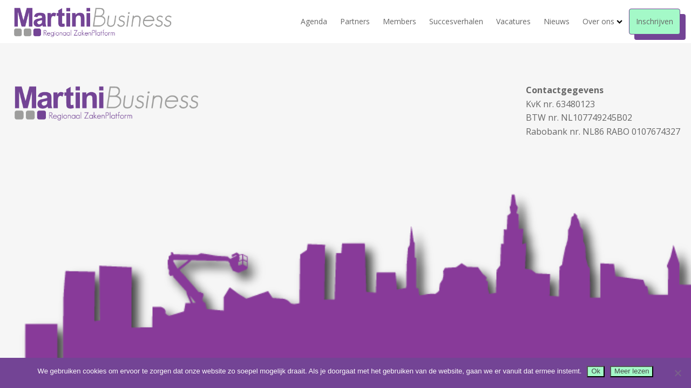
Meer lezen (631, 371)
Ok (595, 371)
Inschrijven (654, 21)
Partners (355, 21)
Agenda (314, 21)
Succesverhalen (456, 21)
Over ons (602, 21)
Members (399, 21)
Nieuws (557, 21)
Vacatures (513, 21)
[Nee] (677, 373)
